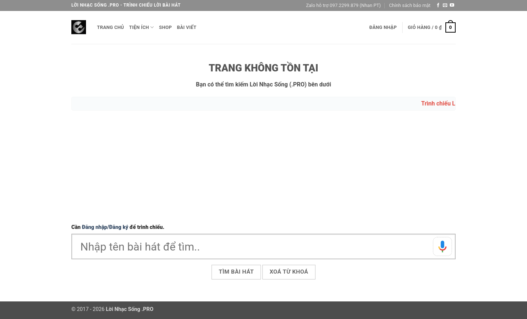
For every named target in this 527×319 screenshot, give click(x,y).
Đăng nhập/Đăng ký (105, 227)
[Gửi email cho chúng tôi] (445, 5)
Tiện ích (141, 27)
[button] (383, 27)
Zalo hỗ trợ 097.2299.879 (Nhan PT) (343, 5)
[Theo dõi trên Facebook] (438, 5)
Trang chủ (110, 27)
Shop (165, 27)
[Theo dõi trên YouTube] (452, 5)
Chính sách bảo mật (409, 5)
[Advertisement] (263, 168)
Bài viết (187, 27)
